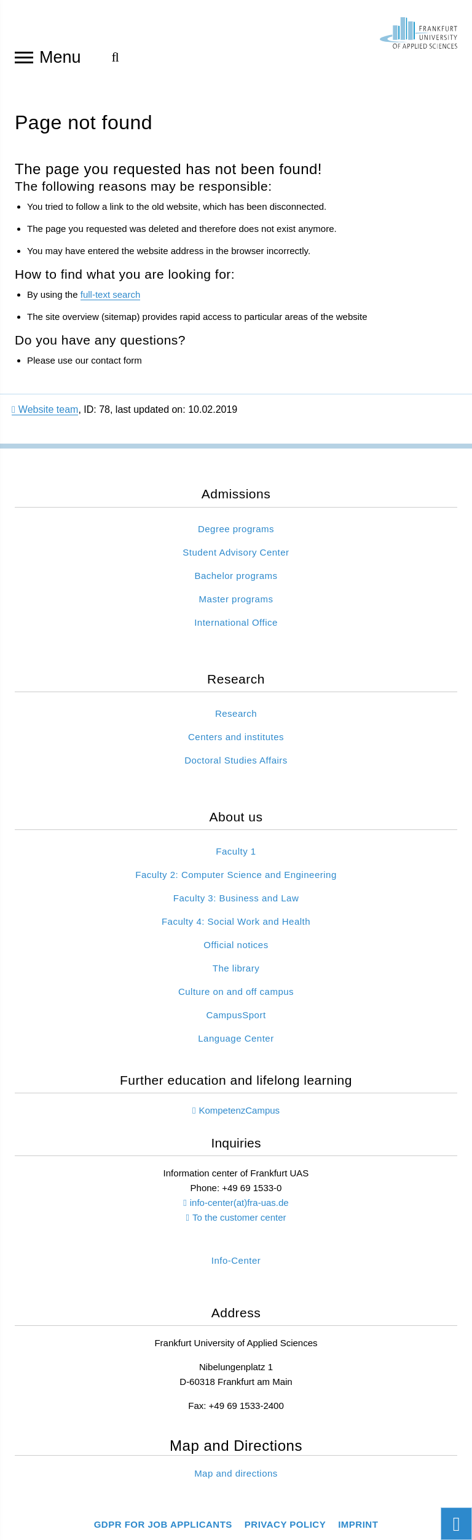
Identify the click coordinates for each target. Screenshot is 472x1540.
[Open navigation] (24, 56)
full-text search (111, 294)
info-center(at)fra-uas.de (239, 1202)
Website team (45, 409)
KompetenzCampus (239, 1110)
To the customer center (239, 1217)
